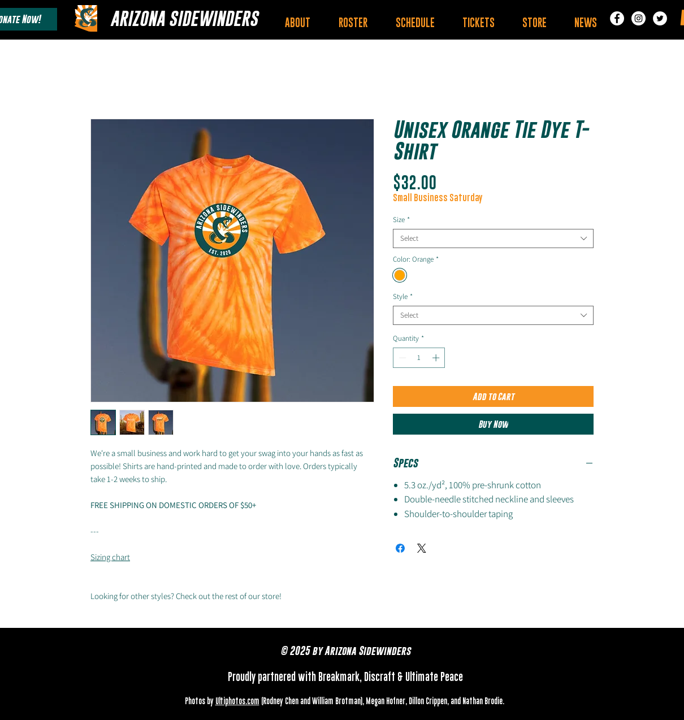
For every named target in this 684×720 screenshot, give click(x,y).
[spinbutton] (419, 357)
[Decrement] (401, 357)
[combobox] (493, 238)
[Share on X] (421, 548)
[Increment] (437, 357)
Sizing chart (110, 557)
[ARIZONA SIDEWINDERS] (184, 18)
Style (403, 296)
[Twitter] (660, 18)
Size (401, 219)
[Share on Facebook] (400, 548)
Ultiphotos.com (237, 701)
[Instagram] (638, 18)
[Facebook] (617, 18)
